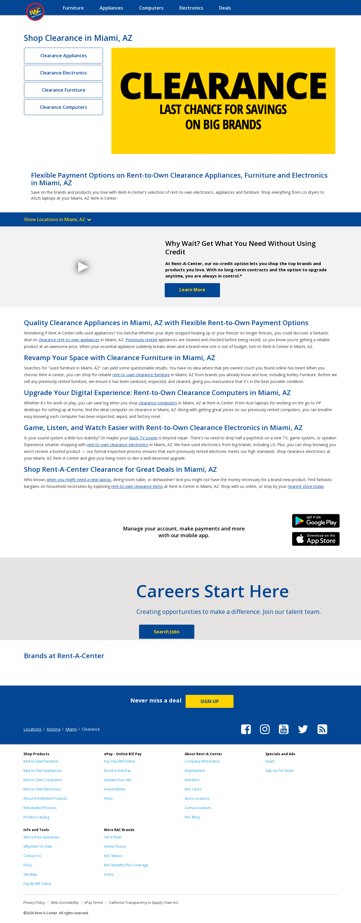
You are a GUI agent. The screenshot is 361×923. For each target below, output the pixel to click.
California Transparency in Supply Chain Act (143, 902)
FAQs (108, 798)
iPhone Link (316, 541)
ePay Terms (93, 902)
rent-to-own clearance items (137, 486)
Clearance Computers (63, 107)
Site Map (30, 874)
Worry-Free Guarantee (41, 837)
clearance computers (158, 403)
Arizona (53, 729)
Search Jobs (166, 632)
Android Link (316, 523)
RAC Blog (192, 817)
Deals (269, 761)
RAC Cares (193, 789)
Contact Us (32, 855)
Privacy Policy (34, 902)
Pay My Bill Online (37, 883)
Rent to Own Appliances (42, 770)
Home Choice (115, 846)
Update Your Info (118, 779)
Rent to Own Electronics (42, 789)
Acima (109, 874)
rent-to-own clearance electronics (117, 444)
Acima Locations (198, 807)
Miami (71, 729)
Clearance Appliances (63, 55)
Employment (195, 770)
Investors (192, 779)
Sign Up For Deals (279, 770)
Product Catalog (36, 817)
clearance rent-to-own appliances (69, 339)
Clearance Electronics (63, 73)
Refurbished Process (39, 807)
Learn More (192, 290)
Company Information (202, 761)
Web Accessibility (64, 902)
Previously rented (141, 339)
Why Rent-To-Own (37, 846)
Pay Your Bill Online (119, 761)
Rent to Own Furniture (40, 761)
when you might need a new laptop (79, 479)
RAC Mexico (113, 855)
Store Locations (197, 798)
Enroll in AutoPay (117, 770)
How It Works (114, 789)
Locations (32, 729)
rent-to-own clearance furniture (141, 374)
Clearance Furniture (63, 90)
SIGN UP (210, 701)
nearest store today (306, 486)
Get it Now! (113, 837)
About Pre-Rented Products (45, 798)
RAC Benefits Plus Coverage (126, 865)
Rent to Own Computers (42, 779)
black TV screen (143, 437)
